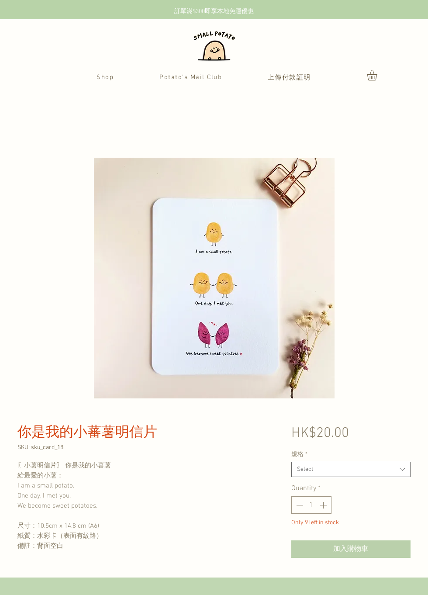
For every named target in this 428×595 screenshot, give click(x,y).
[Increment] (324, 505)
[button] (378, 75)
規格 (299, 454)
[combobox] (351, 469)
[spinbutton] (311, 505)
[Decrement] (299, 505)
